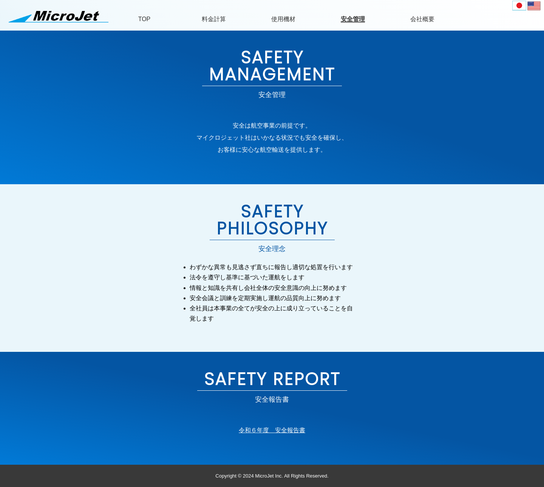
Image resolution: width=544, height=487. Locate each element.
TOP (144, 19)
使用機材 (283, 19)
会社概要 (422, 19)
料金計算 (214, 19)
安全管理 (353, 19)
